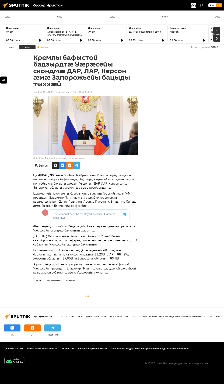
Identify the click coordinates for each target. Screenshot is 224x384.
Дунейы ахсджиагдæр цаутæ (145, 31)
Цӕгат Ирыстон (96, 316)
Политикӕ (70, 280)
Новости (174, 31)
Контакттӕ (68, 348)
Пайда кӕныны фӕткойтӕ (42, 348)
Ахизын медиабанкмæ (74, 158)
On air (9, 31)
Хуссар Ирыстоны (71, 316)
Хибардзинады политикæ (92, 348)
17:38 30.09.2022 (43, 92)
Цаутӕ (135, 316)
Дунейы (38, 280)
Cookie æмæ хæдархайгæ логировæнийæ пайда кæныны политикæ (149, 348)
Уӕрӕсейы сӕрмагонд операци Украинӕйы (172, 316)
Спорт (208, 316)
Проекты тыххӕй (13, 348)
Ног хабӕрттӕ (54, 280)
